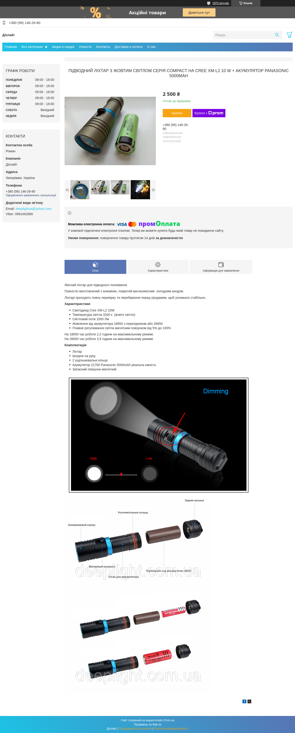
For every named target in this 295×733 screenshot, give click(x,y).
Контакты (103, 47)
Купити (177, 113)
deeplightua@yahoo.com (33, 209)
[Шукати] (277, 35)
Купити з (209, 113)
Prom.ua (169, 720)
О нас (151, 47)
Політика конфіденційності (171, 728)
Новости (85, 47)
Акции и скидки (63, 47)
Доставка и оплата (129, 47)
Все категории (32, 47)
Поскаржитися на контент (135, 728)
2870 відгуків (220, 3)
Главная (11, 47)
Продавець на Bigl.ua (147, 724)
